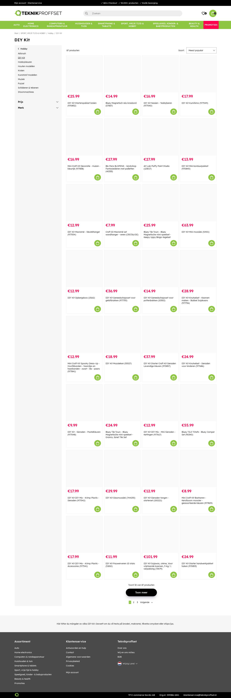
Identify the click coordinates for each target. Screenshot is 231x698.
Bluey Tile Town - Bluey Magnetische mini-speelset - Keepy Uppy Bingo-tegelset (157, 235)
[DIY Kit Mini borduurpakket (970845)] (198, 137)
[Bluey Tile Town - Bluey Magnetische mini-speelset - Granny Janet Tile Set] (122, 402)
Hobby (50, 33)
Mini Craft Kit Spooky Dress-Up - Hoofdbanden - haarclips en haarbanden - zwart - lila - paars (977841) (84, 367)
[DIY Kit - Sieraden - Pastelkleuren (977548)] (84, 402)
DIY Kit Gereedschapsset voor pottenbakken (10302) (158, 299)
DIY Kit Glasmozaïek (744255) (120, 497)
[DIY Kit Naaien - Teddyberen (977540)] (160, 74)
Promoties (19, 683)
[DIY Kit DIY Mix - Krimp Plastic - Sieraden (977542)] (84, 468)
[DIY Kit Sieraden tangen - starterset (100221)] (160, 468)
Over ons (122, 648)
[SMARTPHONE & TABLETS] (106, 25)
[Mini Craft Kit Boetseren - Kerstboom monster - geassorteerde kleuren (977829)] (198, 468)
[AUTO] (16, 25)
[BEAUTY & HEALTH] (194, 25)
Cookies (70, 665)
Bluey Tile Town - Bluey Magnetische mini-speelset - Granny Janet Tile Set (119, 435)
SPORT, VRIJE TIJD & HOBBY (33, 33)
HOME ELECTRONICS (23, 652)
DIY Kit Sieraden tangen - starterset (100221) (156, 499)
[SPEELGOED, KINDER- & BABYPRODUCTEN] (165, 25)
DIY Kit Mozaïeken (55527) (119, 363)
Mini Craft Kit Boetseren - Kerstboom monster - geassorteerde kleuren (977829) (197, 500)
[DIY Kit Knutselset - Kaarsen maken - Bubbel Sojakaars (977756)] (198, 268)
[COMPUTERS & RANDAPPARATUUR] (57, 25)
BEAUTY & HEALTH (22, 679)
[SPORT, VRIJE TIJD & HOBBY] (132, 25)
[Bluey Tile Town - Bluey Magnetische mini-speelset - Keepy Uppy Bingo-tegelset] (160, 202)
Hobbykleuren (25, 62)
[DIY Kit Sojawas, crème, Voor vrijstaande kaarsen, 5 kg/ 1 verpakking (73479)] (160, 534)
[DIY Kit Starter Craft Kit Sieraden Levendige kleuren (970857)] (160, 334)
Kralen (21, 70)
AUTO (16, 648)
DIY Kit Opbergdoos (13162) (81, 297)
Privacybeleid (73, 661)
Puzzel (21, 83)
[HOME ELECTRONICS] (31, 25)
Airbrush (22, 53)
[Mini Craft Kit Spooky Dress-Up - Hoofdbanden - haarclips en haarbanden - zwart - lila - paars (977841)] (84, 334)
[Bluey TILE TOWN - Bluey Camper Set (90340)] (198, 402)
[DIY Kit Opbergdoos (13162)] (84, 268)
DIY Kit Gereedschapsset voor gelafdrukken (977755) (120, 299)
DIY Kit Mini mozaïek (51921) (195, 232)
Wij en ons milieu (126, 652)
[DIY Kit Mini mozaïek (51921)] (198, 202)
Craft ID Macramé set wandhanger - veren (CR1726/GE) (122, 233)
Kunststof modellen (27, 75)
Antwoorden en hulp (76, 648)
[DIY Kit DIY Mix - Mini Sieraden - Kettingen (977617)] (160, 402)
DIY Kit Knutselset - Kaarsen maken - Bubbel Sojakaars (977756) (195, 300)
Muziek (21, 79)
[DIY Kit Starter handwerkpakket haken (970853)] (198, 534)
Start (16, 33)
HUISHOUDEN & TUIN (23, 661)
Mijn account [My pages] (72, 672)
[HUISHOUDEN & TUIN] (83, 25)
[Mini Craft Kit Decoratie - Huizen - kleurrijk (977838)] (84, 137)
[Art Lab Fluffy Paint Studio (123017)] (160, 137)
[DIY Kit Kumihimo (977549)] (198, 74)
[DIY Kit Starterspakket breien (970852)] (84, 74)
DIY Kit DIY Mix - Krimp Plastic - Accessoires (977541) (83, 564)
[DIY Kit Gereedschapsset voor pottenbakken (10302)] (160, 268)
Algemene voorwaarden (78, 657)
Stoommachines (26, 92)
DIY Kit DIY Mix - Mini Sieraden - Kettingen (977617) (159, 433)
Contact (70, 652)
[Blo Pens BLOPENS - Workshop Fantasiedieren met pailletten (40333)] (122, 137)
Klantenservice (35, 3)
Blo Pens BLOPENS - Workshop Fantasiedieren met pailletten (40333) (121, 169)
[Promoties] (211, 25)
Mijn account (20, 3)
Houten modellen (26, 66)
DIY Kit (59, 33)
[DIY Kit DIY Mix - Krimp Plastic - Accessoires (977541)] (84, 534)
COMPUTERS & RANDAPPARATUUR (29, 657)
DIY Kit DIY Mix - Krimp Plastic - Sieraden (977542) (83, 499)
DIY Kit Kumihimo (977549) (195, 103)
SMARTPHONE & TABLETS (25, 665)
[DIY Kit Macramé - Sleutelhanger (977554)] (84, 202)
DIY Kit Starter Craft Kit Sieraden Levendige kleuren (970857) (160, 364)
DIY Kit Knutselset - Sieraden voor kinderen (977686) (196, 364)
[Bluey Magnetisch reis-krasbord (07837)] (122, 74)
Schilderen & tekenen (28, 87)
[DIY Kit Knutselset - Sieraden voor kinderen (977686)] (198, 334)
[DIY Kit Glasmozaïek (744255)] (122, 468)
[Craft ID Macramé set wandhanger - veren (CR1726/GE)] (122, 202)
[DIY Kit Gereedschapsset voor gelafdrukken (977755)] (122, 268)
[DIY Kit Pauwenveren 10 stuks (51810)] (122, 534)
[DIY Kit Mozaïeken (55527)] (122, 334)
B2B (120, 657)
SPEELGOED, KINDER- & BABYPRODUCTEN (33, 674)
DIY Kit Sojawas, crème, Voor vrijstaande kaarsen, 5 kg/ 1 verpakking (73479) (158, 566)
